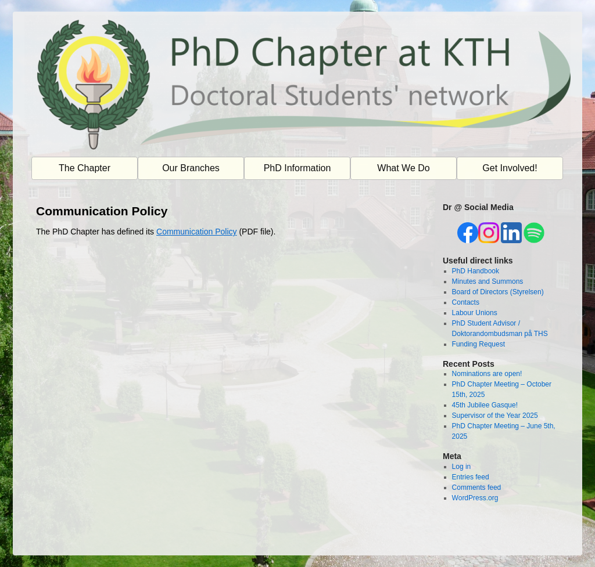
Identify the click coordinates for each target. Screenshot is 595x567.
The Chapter (84, 168)
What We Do (403, 168)
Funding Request (478, 344)
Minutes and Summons (488, 281)
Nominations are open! (487, 374)
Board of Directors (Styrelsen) (498, 292)
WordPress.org (475, 498)
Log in (461, 467)
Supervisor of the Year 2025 (495, 415)
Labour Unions (474, 313)
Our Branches (191, 168)
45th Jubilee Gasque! (485, 405)
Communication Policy (196, 231)
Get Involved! (509, 168)
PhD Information (297, 168)
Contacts (465, 302)
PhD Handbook (475, 271)
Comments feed (476, 487)
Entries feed (470, 477)
